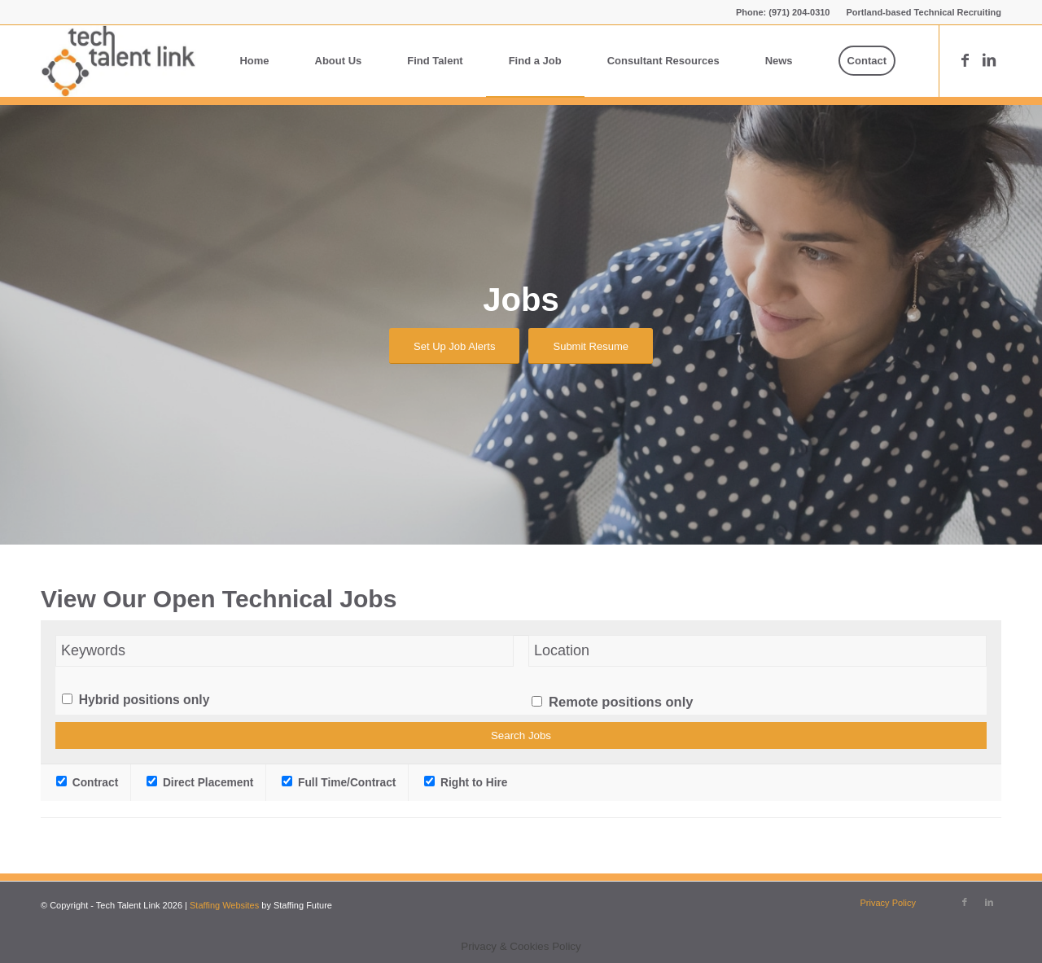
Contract (87, 783)
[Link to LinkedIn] (989, 60)
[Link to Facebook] (964, 60)
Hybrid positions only (144, 700)
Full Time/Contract (339, 783)
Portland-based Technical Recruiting (924, 12)
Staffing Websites (225, 905)
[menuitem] (920, 12)
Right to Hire (465, 783)
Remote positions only (621, 702)
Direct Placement (200, 783)
